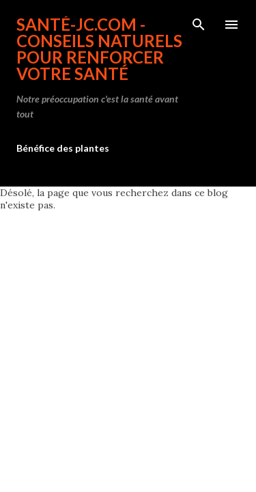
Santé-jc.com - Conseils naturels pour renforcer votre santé (99, 48)
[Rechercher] (198, 24)
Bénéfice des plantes (62, 148)
